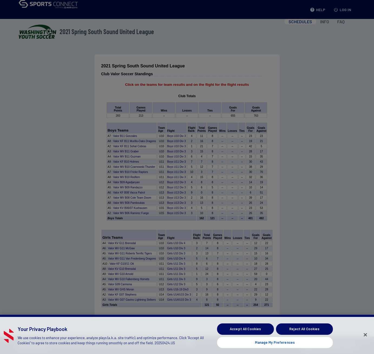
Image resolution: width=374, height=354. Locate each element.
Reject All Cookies (304, 336)
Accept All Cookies (245, 336)
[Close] (365, 342)
